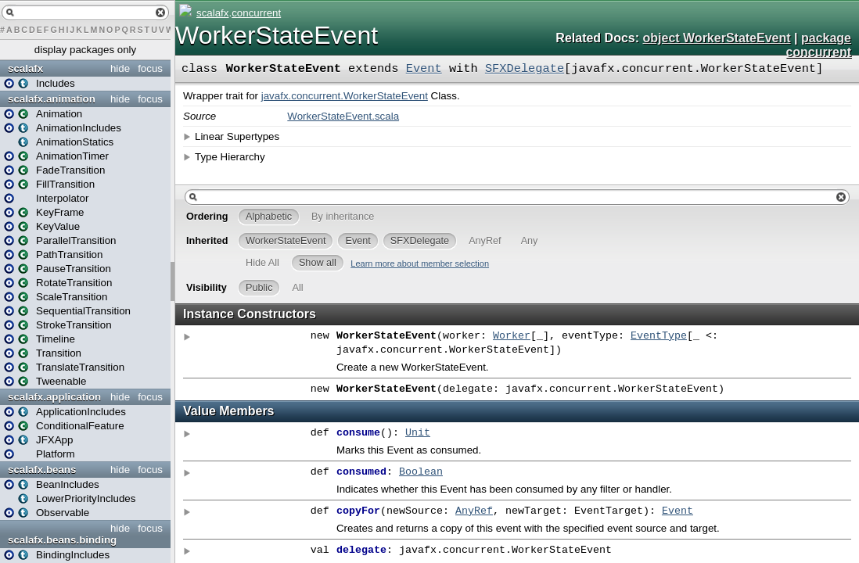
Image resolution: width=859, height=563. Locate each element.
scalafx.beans (42, 469)
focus (150, 68)
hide (120, 68)
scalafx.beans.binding (62, 540)
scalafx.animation (51, 99)
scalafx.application (54, 397)
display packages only (85, 50)
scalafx (25, 68)
